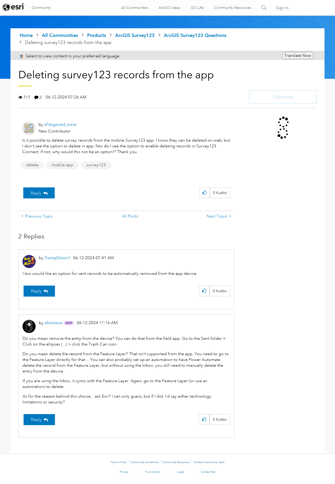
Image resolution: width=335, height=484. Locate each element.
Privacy (124, 472)
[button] (204, 193)
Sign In (282, 7)
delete (32, 165)
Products (96, 35)
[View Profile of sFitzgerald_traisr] (60, 124)
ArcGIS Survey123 (135, 35)
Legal (180, 472)
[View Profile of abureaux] (53, 322)
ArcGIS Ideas (169, 7)
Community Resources (231, 7)
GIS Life (196, 7)
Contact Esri (208, 472)
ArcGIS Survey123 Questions (195, 35)
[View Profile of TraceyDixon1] (57, 257)
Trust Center (152, 472)
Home (26, 35)
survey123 (96, 165)
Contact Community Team (209, 462)
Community (41, 7)
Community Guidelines (144, 462)
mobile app (62, 165)
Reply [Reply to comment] (36, 291)
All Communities (133, 7)
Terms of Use (118, 462)
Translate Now (297, 55)
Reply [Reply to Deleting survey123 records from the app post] (36, 193)
